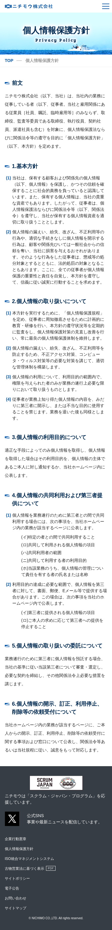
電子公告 (12, 888)
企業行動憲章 (15, 839)
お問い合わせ (15, 898)
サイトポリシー (17, 878)
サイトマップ (15, 908)
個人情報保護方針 (19, 849)
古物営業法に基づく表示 (24, 869)
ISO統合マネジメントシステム (29, 859)
